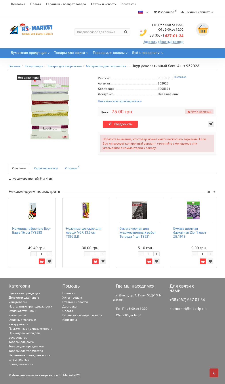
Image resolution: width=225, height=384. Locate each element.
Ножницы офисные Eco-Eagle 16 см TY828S (31, 231)
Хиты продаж (72, 297)
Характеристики (46, 168)
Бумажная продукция (24, 293)
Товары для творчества (64, 66)
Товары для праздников (26, 346)
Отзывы (72, 168)
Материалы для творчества (106, 66)
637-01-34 (166, 35)
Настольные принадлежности (30, 306)
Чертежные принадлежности (29, 355)
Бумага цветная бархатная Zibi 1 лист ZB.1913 (189, 233)
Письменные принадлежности (31, 328)
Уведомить (120, 124)
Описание (19, 168)
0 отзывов (180, 77)
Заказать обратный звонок (163, 41)
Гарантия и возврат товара (66, 4)
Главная (15, 66)
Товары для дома (21, 342)
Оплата (35, 4)
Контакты (129, 4)
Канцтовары (34, 66)
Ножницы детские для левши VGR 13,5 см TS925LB (83, 233)
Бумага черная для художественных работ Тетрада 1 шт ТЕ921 (138, 233)
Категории (19, 286)
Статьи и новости (103, 4)
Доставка (18, 4)
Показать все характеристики (120, 101)
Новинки (68, 293)
